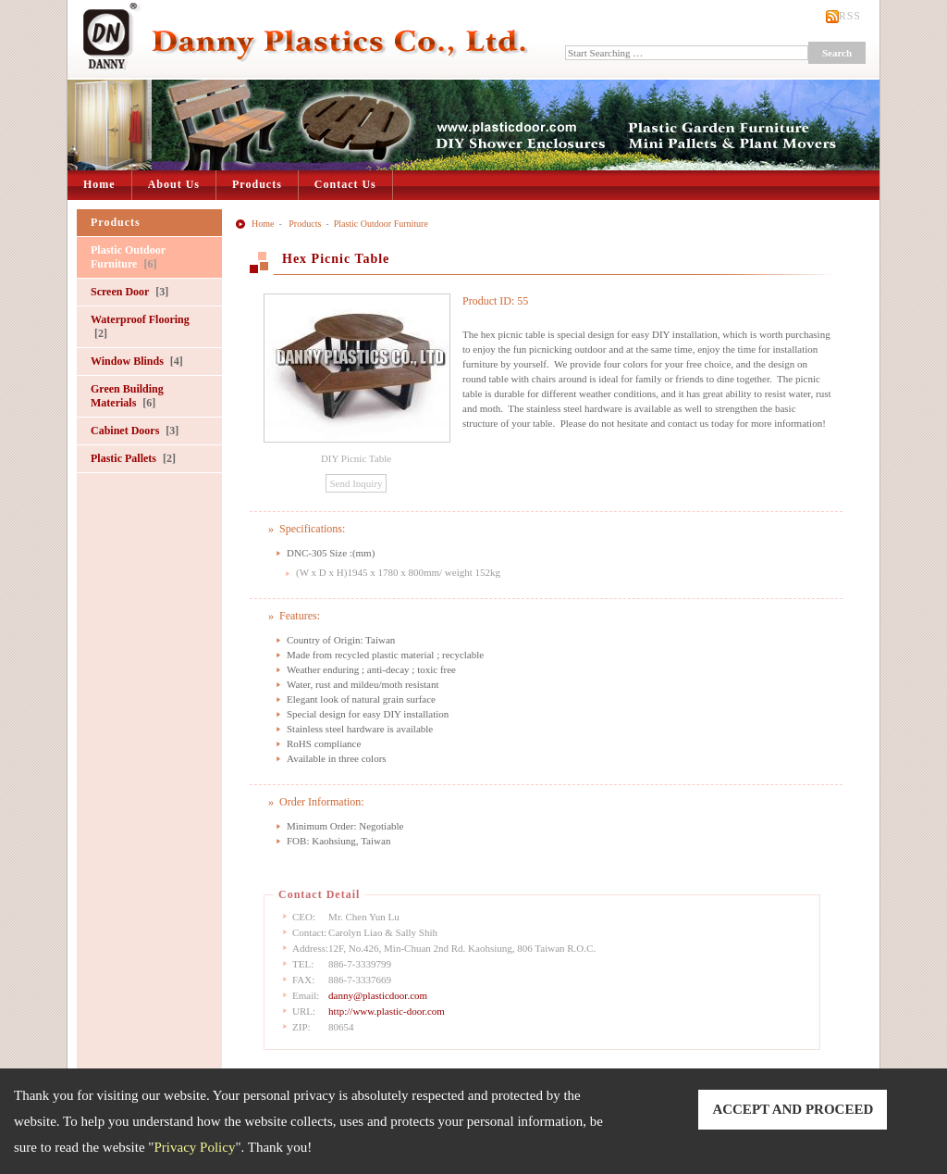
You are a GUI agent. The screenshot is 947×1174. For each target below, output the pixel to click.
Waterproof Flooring (140, 326)
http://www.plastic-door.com (386, 1011)
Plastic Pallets (133, 458)
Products (257, 184)
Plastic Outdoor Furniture (128, 257)
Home (99, 184)
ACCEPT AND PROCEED (792, 1109)
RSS (850, 15)
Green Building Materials (127, 395)
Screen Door (129, 291)
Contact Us (345, 184)
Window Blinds (137, 361)
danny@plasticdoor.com (377, 995)
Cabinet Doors (134, 430)
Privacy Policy (195, 1147)
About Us (174, 184)
